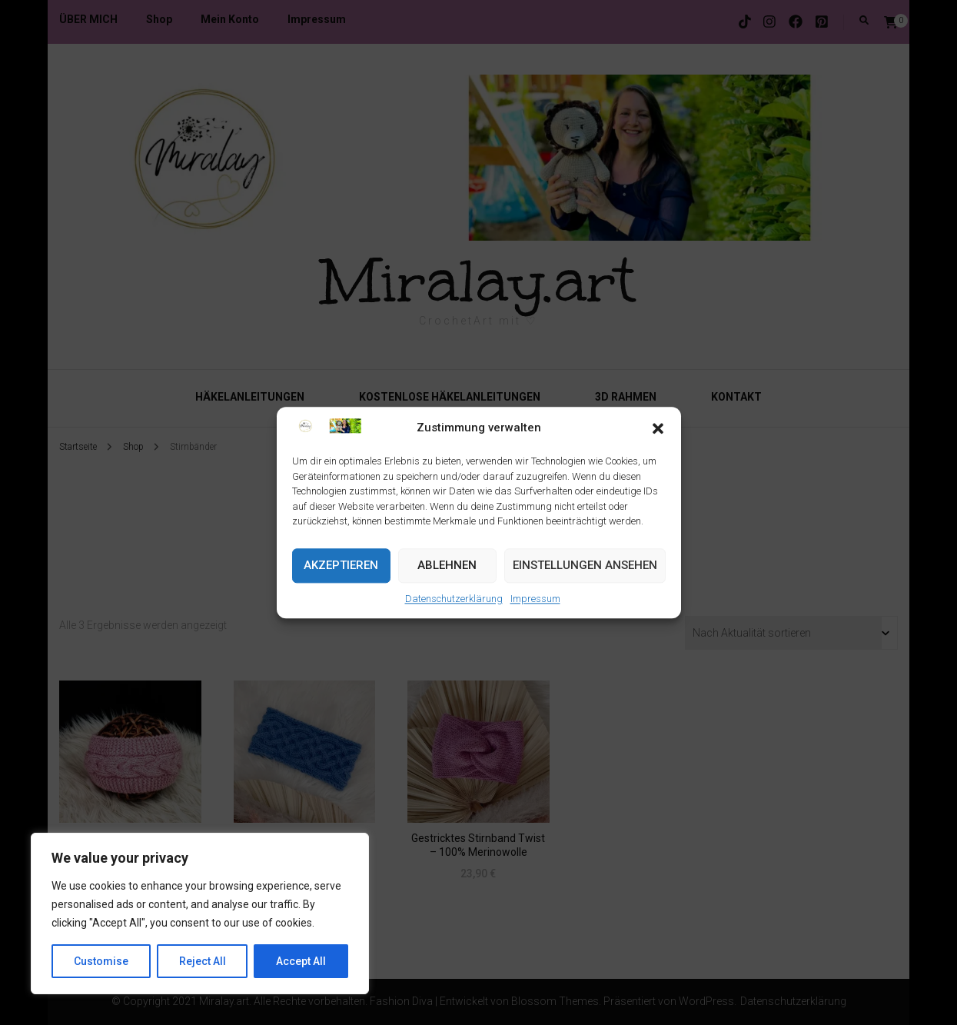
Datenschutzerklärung (454, 598)
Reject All (202, 961)
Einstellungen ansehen (585, 566)
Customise (101, 961)
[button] (658, 428)
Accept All (301, 961)
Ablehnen (447, 566)
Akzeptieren (341, 566)
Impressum (535, 598)
